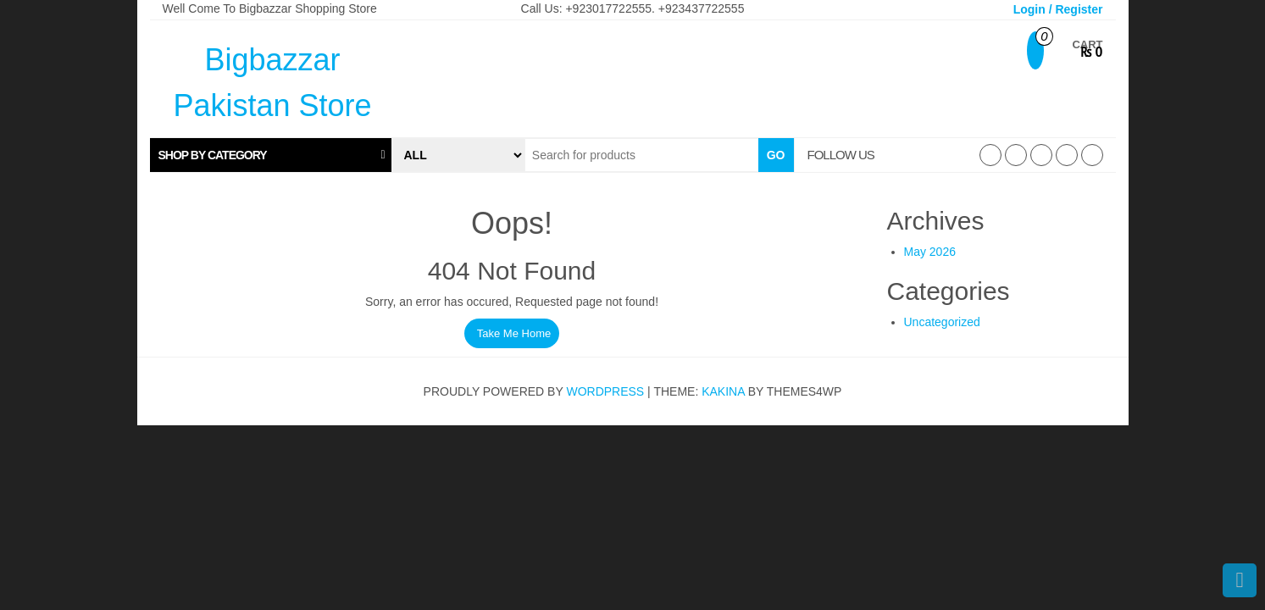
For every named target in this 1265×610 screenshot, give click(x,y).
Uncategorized (942, 322)
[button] (270, 155)
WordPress (605, 391)
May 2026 (930, 251)
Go (776, 155)
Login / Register (1058, 9)
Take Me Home (514, 333)
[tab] (270, 155)
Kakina (723, 391)
